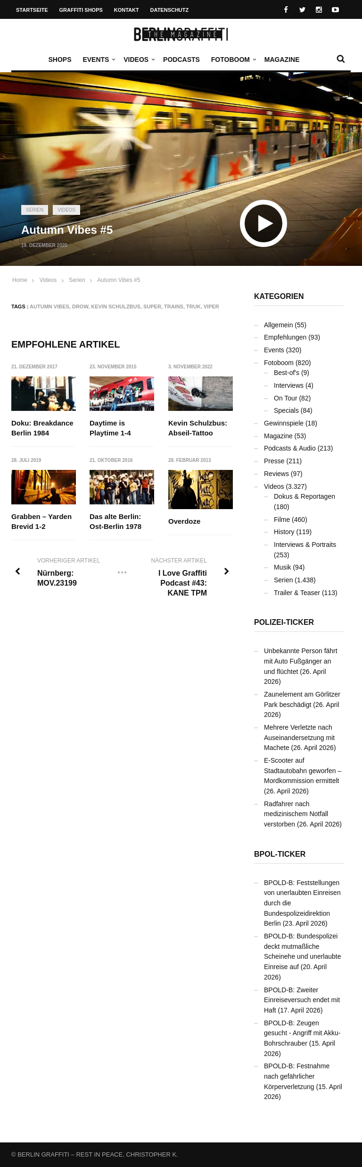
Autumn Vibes (49, 306)
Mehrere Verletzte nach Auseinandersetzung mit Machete (299, 737)
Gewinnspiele (284, 423)
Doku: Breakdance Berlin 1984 (42, 428)
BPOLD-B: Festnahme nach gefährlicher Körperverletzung (296, 1076)
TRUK (193, 306)
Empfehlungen (285, 337)
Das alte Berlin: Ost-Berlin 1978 (116, 521)
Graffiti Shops (81, 10)
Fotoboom (233, 59)
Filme (282, 519)
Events (98, 59)
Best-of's (286, 372)
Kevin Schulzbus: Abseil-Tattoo (197, 428)
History (284, 532)
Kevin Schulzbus (115, 306)
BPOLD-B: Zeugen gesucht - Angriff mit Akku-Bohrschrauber (302, 1033)
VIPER (211, 306)
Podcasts (181, 59)
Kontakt (126, 10)
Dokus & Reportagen (304, 496)
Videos (138, 59)
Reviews (276, 473)
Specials (286, 410)
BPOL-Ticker (279, 854)
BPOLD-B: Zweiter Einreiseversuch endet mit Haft (302, 1000)
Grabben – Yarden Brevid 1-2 (41, 521)
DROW (80, 306)
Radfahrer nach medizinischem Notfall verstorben (296, 814)
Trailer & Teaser (297, 592)
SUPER (152, 306)
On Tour (285, 398)
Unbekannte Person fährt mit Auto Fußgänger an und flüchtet (300, 661)
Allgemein (278, 325)
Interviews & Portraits (305, 544)
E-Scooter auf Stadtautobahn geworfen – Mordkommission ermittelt (302, 770)
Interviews (289, 385)
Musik (282, 567)
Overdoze (184, 521)
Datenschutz (169, 10)
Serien (34, 210)
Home (19, 280)
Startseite (32, 10)
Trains (173, 306)
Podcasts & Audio (290, 448)
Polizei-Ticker (284, 622)
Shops (59, 59)
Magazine (282, 59)
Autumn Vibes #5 (118, 280)
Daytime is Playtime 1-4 (111, 428)
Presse (274, 461)
